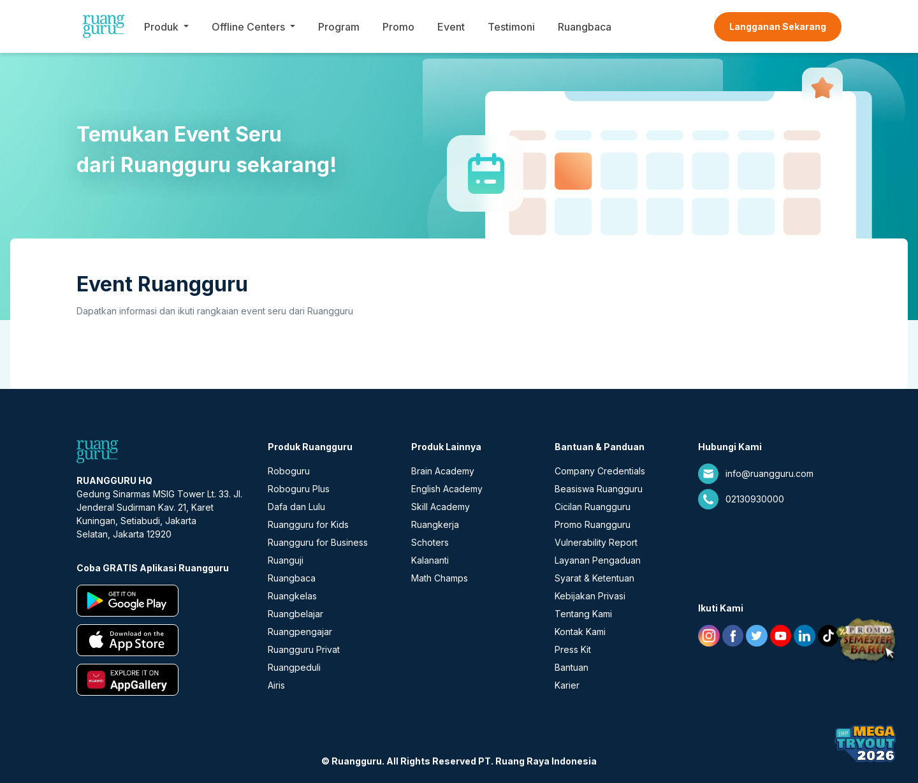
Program (339, 26)
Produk (161, 26)
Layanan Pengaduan (598, 560)
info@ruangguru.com (769, 473)
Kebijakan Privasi (590, 595)
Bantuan (571, 667)
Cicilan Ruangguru (592, 506)
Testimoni (511, 26)
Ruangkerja (435, 524)
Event (451, 26)
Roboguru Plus (299, 488)
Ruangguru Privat (304, 649)
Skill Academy (440, 506)
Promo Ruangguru (592, 524)
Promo (398, 26)
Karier (567, 685)
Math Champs (439, 578)
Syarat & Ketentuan (594, 578)
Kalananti (430, 560)
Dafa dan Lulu (296, 506)
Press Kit (573, 649)
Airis (276, 685)
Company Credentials (600, 470)
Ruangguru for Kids (308, 524)
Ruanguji (285, 560)
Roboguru (289, 470)
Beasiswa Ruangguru (599, 488)
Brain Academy (442, 470)
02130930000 (754, 499)
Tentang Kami (583, 613)
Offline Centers (248, 26)
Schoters (430, 542)
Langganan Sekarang (777, 26)
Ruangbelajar (295, 613)
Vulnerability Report (596, 542)
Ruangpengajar (300, 631)
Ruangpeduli (294, 667)
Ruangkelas (292, 595)
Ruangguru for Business (318, 542)
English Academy (447, 488)
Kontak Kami (580, 631)
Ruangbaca (584, 26)
